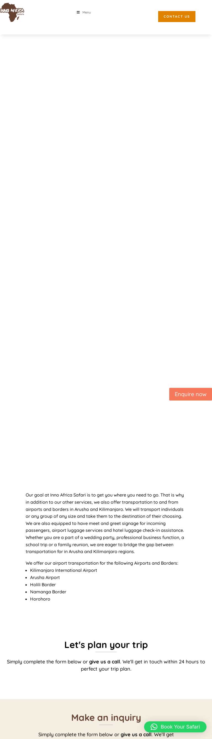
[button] (175, 726)
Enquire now (190, 394)
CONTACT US (177, 16)
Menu (83, 12)
